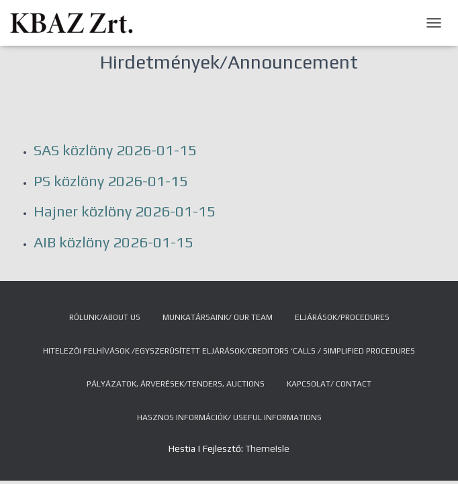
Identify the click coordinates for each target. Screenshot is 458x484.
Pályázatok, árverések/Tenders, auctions (176, 384)
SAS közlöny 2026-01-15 (115, 150)
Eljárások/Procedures (342, 317)
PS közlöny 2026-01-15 (111, 181)
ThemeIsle (267, 448)
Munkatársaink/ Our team (218, 317)
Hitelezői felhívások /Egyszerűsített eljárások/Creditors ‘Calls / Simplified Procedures (229, 351)
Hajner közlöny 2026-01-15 (125, 211)
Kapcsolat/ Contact (329, 384)
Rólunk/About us (104, 317)
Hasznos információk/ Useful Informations (229, 417)
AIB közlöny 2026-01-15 (113, 242)
